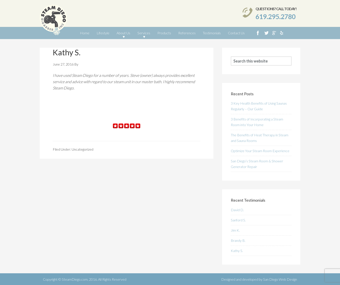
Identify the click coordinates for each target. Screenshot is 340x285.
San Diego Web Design (280, 279)
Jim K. (235, 230)
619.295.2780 (275, 16)
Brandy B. (238, 240)
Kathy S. (237, 251)
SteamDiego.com (75, 279)
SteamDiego (53, 21)
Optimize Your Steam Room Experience (260, 151)
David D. (237, 210)
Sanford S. (238, 220)
